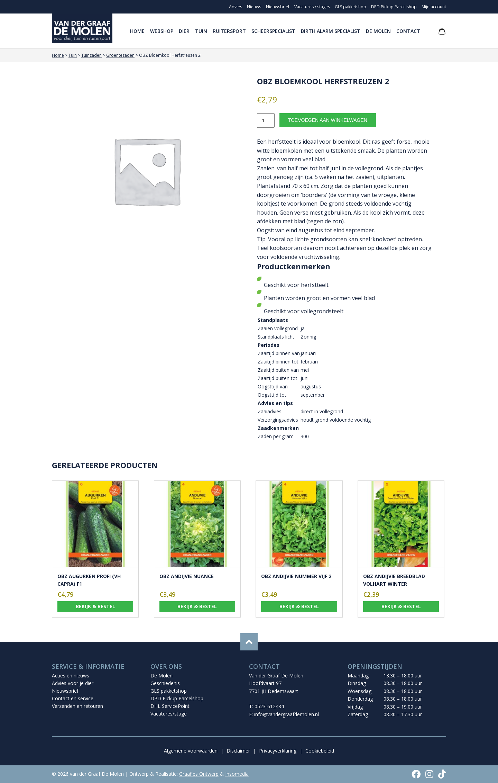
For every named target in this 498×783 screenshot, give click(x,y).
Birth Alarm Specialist (330, 31)
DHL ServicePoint (170, 706)
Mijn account (434, 7)
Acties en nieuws (70, 675)
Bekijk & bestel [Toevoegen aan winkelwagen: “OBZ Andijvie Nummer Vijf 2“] (299, 606)
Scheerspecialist (273, 31)
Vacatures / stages (312, 7)
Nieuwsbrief (277, 7)
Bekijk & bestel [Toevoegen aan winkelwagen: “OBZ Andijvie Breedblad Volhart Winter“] (401, 606)
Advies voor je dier (72, 683)
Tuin (201, 31)
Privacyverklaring (277, 750)
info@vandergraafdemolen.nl (286, 714)
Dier (184, 31)
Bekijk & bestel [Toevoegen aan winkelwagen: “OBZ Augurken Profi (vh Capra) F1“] (95, 606)
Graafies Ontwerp (199, 774)
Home (137, 31)
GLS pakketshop (350, 7)
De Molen (378, 31)
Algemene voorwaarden (191, 750)
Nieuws (254, 7)
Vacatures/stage (168, 713)
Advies (235, 7)
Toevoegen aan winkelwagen (327, 120)
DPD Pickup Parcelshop (394, 7)
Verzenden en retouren (77, 706)
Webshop (161, 31)
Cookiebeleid (319, 750)
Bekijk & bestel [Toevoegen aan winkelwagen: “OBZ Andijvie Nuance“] (197, 606)
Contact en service (72, 698)
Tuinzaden (91, 55)
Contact (408, 31)
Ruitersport (229, 31)
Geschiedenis (165, 683)
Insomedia (237, 774)
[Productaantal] (266, 120)
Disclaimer (238, 750)
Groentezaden (120, 55)
